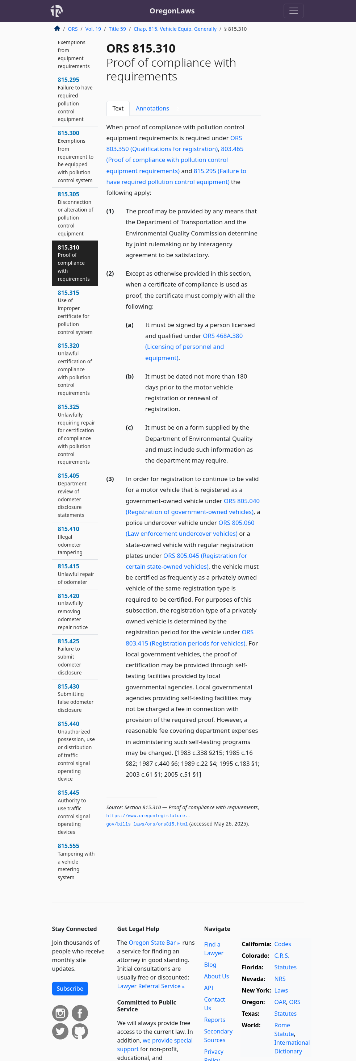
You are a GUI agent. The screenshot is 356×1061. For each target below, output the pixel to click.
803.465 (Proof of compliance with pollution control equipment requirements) (175, 160)
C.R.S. (282, 956)
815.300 (76, 156)
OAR (280, 1002)
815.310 (74, 262)
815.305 (75, 213)
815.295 (75, 99)
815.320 (75, 369)
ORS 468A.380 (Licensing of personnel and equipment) (194, 346)
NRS (280, 979)
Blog (210, 965)
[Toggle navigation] (294, 11)
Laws (281, 990)
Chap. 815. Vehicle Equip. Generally (175, 28)
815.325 (76, 434)
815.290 (74, 49)
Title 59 (117, 28)
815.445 (74, 812)
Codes (283, 944)
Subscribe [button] (70, 989)
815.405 (72, 495)
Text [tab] (118, 108)
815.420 (73, 611)
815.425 (70, 656)
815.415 (76, 573)
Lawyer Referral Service (149, 986)
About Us (216, 976)
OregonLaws (172, 11)
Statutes (286, 967)
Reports (215, 1020)
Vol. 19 (93, 28)
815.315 (75, 312)
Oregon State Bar (152, 943)
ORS (73, 28)
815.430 (76, 697)
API (208, 988)
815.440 (76, 751)
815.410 (70, 540)
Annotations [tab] (159, 108)
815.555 (76, 861)
